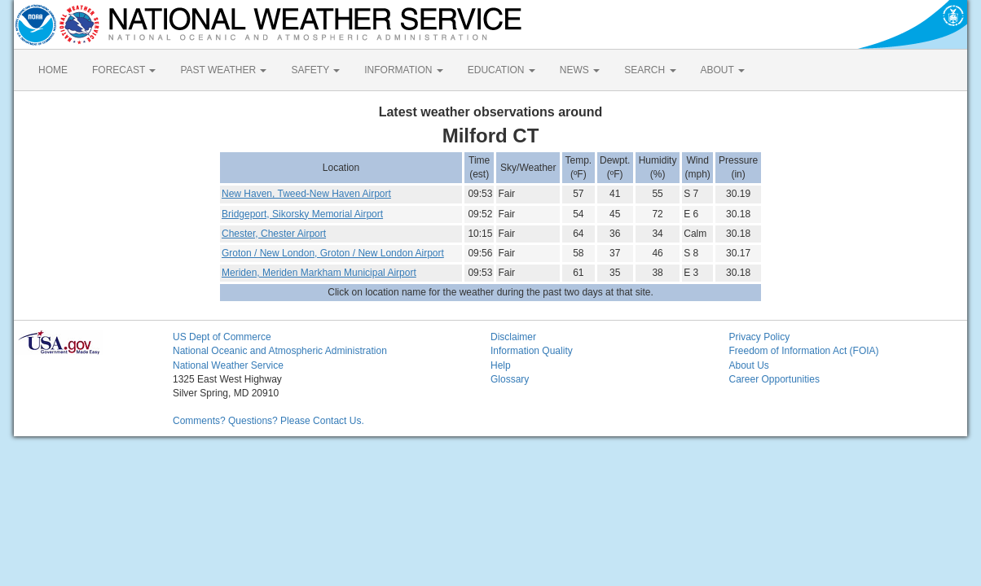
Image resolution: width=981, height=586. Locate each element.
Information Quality (531, 350)
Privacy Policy (759, 337)
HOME (53, 70)
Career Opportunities (774, 379)
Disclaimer (513, 337)
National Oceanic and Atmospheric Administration (280, 350)
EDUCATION (501, 70)
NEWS (580, 70)
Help (500, 365)
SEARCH (649, 70)
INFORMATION (403, 70)
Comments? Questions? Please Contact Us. (268, 420)
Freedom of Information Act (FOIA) (804, 350)
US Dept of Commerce (222, 337)
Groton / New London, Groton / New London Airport (333, 253)
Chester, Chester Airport (274, 233)
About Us (749, 365)
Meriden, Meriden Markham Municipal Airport (319, 272)
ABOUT (723, 70)
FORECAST (124, 70)
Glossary (509, 379)
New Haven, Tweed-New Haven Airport (306, 193)
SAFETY (315, 70)
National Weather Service (228, 365)
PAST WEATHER (223, 70)
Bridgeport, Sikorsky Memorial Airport (302, 214)
